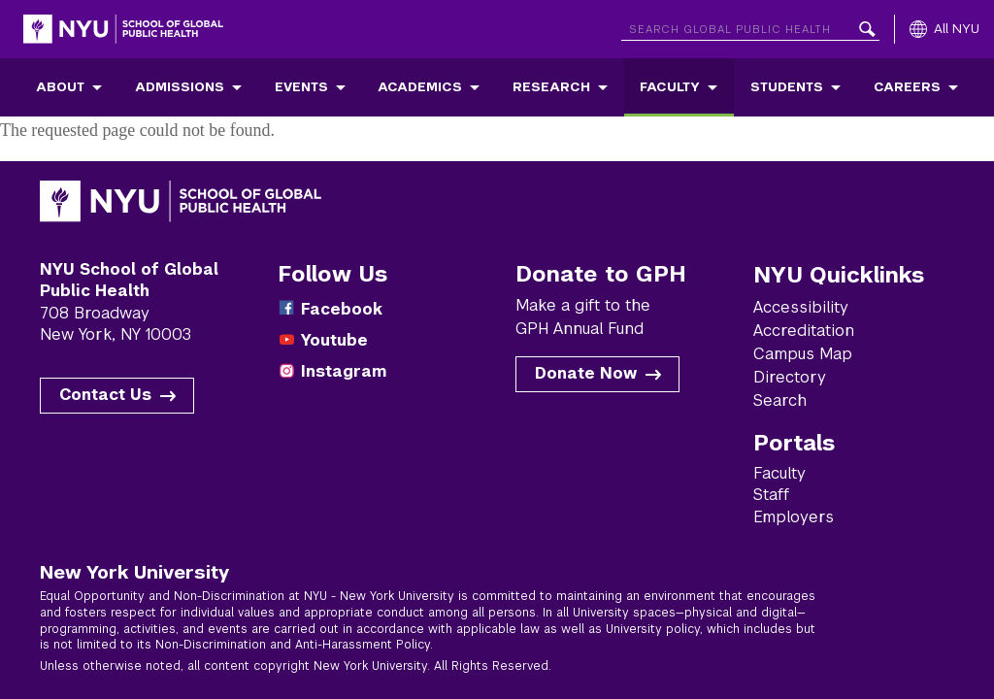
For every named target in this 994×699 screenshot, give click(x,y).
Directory (789, 377)
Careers (907, 87)
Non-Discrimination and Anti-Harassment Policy (292, 644)
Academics (420, 87)
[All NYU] (944, 29)
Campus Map (802, 354)
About (60, 87)
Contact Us (105, 394)
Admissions (179, 87)
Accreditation (803, 330)
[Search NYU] (750, 26)
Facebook (341, 309)
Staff (771, 494)
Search (780, 400)
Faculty (670, 87)
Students (786, 87)
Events (301, 87)
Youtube (334, 340)
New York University (134, 571)
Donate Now (586, 373)
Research (551, 87)
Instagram (343, 371)
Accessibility (800, 307)
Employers (793, 517)
